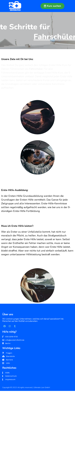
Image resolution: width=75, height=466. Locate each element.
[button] (52, 6)
